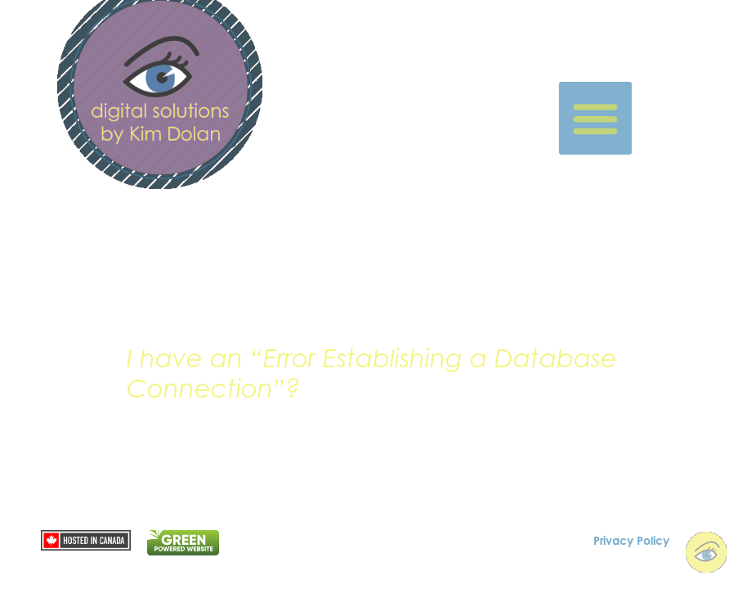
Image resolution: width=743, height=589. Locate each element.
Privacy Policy (631, 539)
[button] (613, 118)
